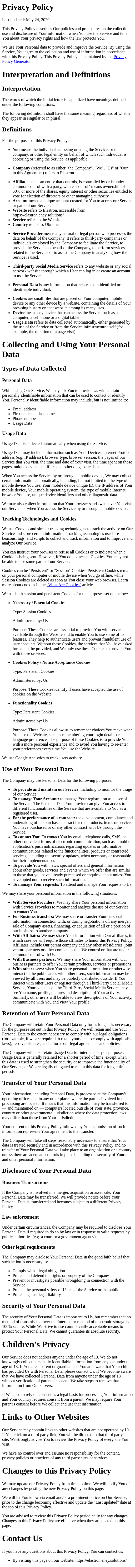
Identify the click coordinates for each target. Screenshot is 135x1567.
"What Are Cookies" (64, 585)
